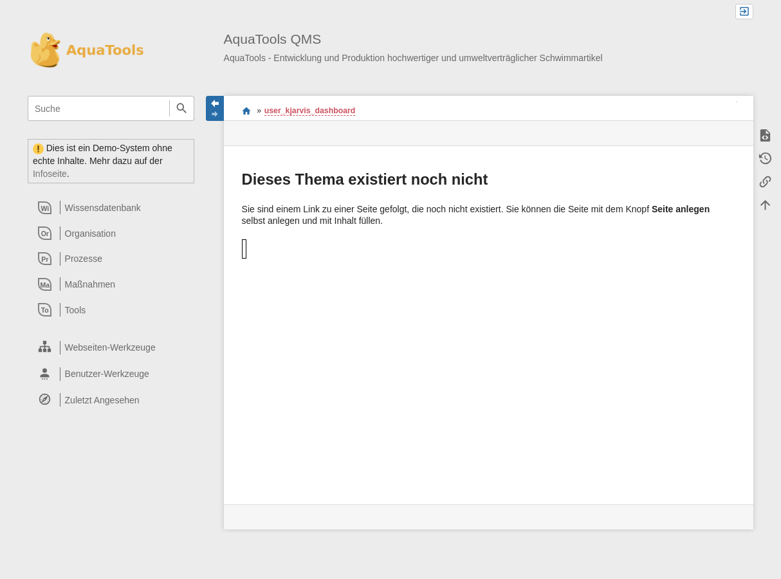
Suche (181, 108)
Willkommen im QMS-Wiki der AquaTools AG (246, 111)
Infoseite (50, 174)
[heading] (111, 207)
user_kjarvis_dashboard (310, 110)
